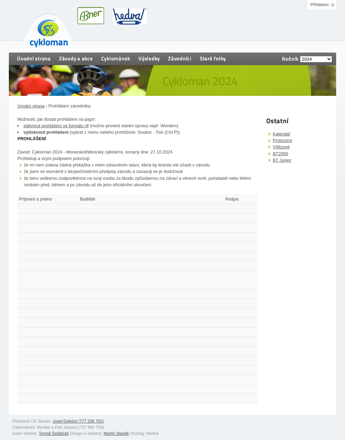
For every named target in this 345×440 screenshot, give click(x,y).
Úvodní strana (34, 58)
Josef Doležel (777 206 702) (78, 421)
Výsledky (149, 58)
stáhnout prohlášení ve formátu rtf (56, 125)
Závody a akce (76, 58)
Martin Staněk (116, 433)
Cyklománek (116, 58)
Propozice (282, 140)
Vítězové (281, 146)
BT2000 (280, 153)
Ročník (290, 59)
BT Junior (282, 160)
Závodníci (180, 58)
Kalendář (281, 133)
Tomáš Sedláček (54, 433)
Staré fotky (213, 58)
